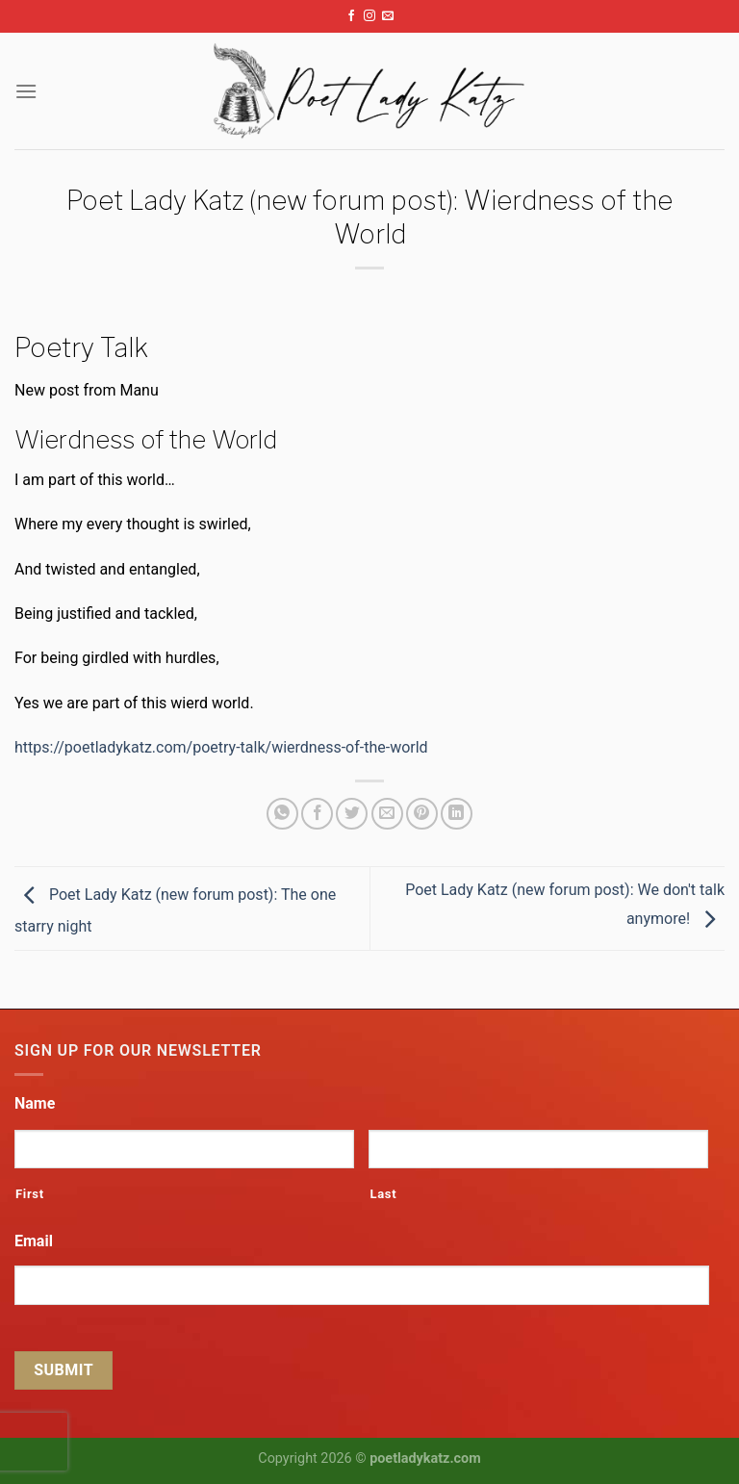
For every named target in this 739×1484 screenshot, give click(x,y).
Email (33, 1241)
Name (34, 1103)
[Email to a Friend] (387, 814)
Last (383, 1194)
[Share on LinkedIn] (456, 814)
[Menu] (26, 91)
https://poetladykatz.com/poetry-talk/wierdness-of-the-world (221, 747)
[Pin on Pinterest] (422, 814)
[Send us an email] (388, 16)
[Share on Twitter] (352, 814)
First (29, 1194)
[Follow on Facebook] (351, 16)
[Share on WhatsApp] (282, 814)
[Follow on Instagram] (369, 16)
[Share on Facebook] (317, 814)
